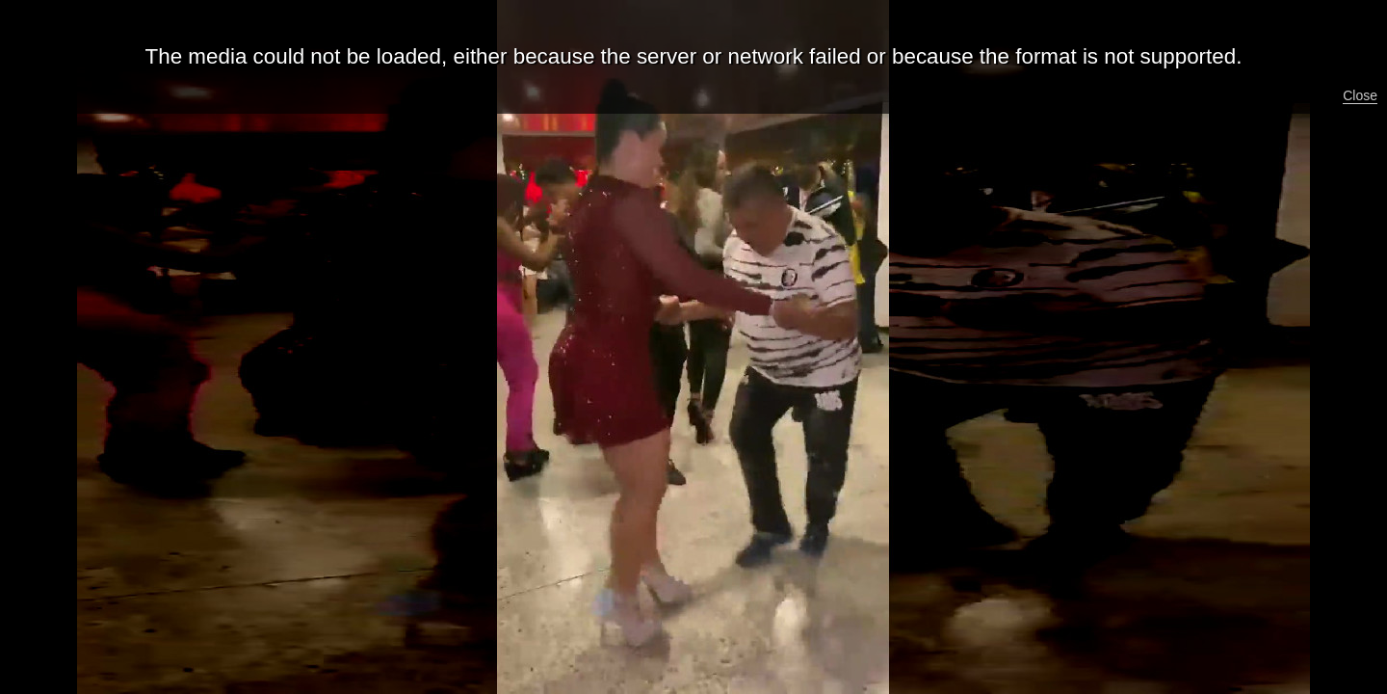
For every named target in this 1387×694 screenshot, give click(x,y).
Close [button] (1360, 95)
